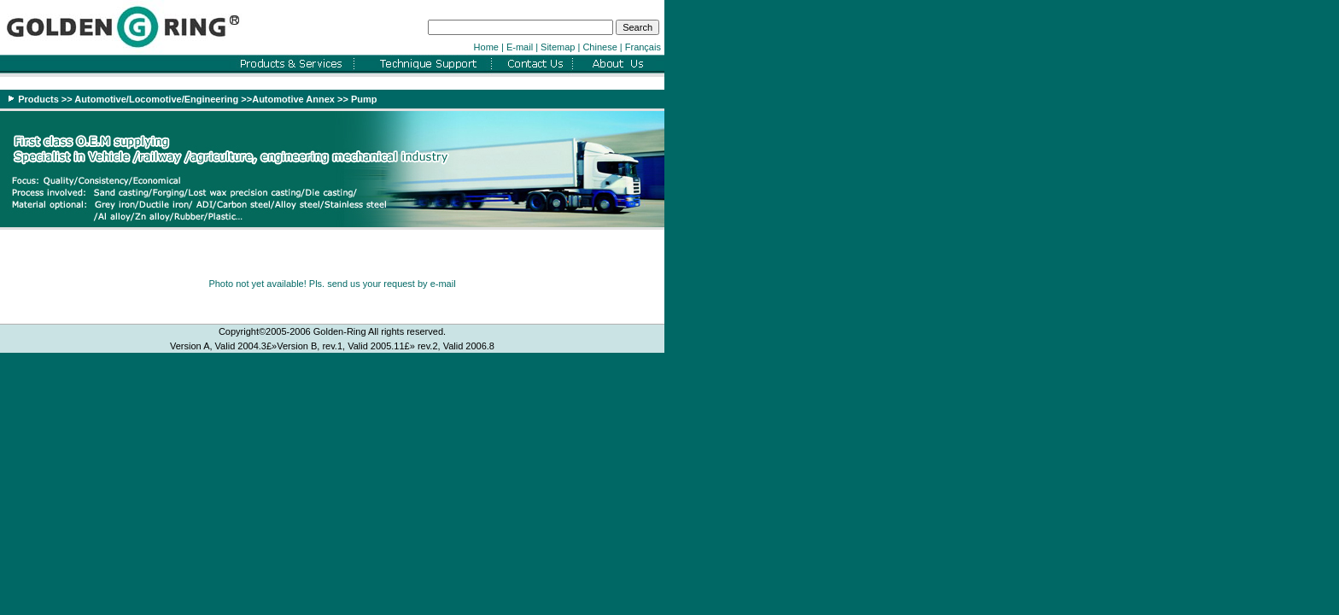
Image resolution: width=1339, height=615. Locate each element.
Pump (364, 99)
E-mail (519, 47)
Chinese (599, 47)
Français (643, 47)
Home (486, 47)
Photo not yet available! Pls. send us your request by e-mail (331, 283)
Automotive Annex (293, 99)
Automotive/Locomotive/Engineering (157, 99)
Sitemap (558, 47)
